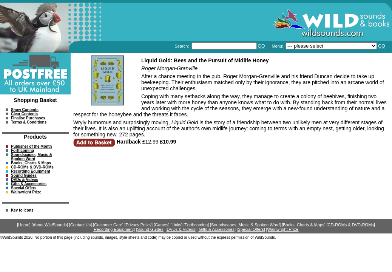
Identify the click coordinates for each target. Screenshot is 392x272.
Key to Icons (22, 210)
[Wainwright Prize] (282, 229)
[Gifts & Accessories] (217, 229)
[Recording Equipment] (114, 229)
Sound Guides (24, 175)
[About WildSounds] (49, 225)
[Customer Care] (108, 225)
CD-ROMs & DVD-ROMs (32, 167)
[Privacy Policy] (139, 225)
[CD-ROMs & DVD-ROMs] (351, 225)
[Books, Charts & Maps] (304, 225)
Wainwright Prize (26, 192)
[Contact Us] (80, 225)
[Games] (162, 225)
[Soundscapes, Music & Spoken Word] (245, 225)
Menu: (278, 46)
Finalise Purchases (28, 118)
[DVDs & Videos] (181, 229)
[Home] (23, 225)
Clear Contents (24, 114)
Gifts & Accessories (28, 184)
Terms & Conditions (28, 122)
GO (261, 46)
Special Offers (23, 188)
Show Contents (25, 110)
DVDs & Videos (24, 180)
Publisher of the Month (31, 146)
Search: (182, 46)
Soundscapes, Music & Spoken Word (31, 157)
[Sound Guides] (150, 229)
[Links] (176, 225)
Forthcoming (22, 150)
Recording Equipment (30, 171)
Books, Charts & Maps (31, 163)
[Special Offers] (251, 229)
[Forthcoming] (196, 225)
